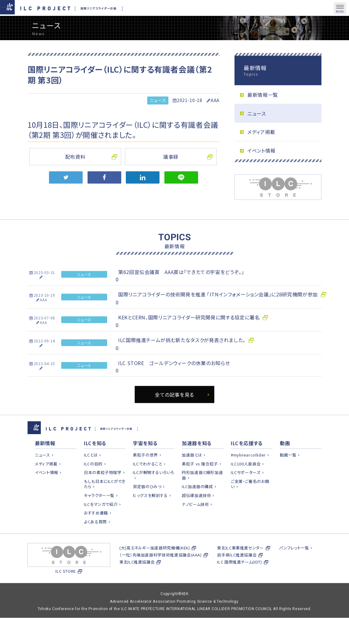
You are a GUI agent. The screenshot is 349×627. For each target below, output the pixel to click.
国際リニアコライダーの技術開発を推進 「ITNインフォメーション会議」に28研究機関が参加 (218, 308)
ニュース (158, 115)
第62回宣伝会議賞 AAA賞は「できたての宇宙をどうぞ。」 (181, 286)
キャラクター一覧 (99, 510)
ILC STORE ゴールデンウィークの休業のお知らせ (174, 377)
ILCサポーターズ (246, 487)
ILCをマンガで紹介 (101, 519)
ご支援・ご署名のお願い (250, 498)
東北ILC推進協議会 (137, 576)
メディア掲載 (261, 146)
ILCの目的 (93, 478)
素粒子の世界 (145, 469)
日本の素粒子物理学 (103, 487)
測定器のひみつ (147, 501)
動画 (285, 457)
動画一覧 (288, 469)
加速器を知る (197, 457)
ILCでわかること (147, 478)
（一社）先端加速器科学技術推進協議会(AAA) (160, 569)
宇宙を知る (145, 457)
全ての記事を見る (174, 408)
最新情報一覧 (262, 109)
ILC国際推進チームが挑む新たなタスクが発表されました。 (182, 354)
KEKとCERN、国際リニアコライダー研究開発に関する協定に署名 (189, 331)
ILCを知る (95, 457)
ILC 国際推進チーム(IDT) (239, 576)
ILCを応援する (247, 457)
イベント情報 (261, 164)
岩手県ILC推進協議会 (237, 569)
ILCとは (91, 469)
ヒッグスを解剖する (150, 510)
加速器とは (192, 469)
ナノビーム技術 (195, 519)
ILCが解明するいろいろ (153, 487)
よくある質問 (95, 536)
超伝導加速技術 (196, 510)
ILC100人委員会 (246, 478)
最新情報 (45, 457)
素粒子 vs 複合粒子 (200, 478)
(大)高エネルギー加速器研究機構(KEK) (154, 562)
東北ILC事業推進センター (240, 562)
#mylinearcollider (248, 469)
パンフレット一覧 (294, 562)
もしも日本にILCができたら (105, 498)
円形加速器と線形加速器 (202, 489)
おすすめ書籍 (96, 527)
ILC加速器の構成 (197, 501)
